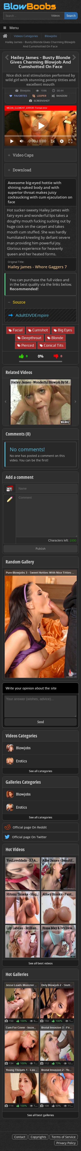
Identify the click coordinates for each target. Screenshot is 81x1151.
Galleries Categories (23, 782)
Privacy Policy (66, 1143)
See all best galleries (40, 1115)
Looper (41, 95)
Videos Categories (21, 736)
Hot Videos (15, 849)
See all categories (40, 771)
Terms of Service (64, 1137)
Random (61, 95)
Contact (19, 1137)
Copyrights (38, 1137)
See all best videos (41, 963)
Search (71, 15)
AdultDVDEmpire (32, 315)
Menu (14, 28)
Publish (41, 549)
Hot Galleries (17, 974)
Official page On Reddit (30, 827)
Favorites (20, 95)
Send (40, 722)
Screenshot (42, 100)
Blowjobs (25, 90)
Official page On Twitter (29, 837)
